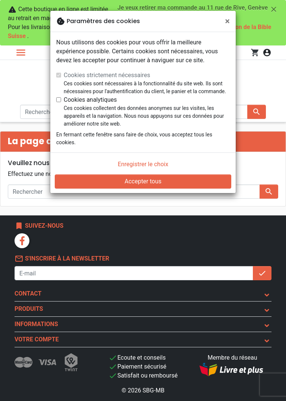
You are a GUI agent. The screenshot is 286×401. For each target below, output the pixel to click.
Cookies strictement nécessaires (107, 75)
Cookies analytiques (90, 99)
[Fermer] (227, 21)
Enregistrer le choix (143, 164)
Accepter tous (142, 181)
